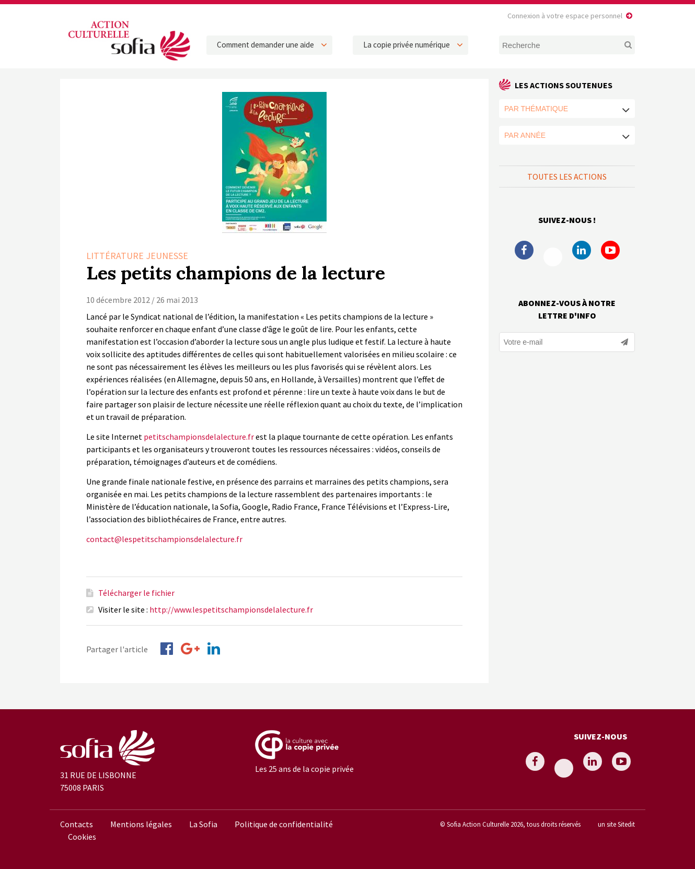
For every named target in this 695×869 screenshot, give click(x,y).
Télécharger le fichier (136, 593)
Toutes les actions (567, 176)
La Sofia (203, 824)
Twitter (552, 257)
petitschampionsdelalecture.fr (199, 436)
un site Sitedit (616, 824)
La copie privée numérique (406, 45)
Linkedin (581, 250)
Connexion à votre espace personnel (564, 15)
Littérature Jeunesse (137, 256)
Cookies (82, 836)
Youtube (610, 250)
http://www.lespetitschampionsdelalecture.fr (231, 609)
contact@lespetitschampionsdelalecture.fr (164, 539)
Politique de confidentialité (284, 824)
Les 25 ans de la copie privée (304, 769)
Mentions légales (141, 824)
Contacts (76, 824)
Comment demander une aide (265, 45)
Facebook (524, 250)
